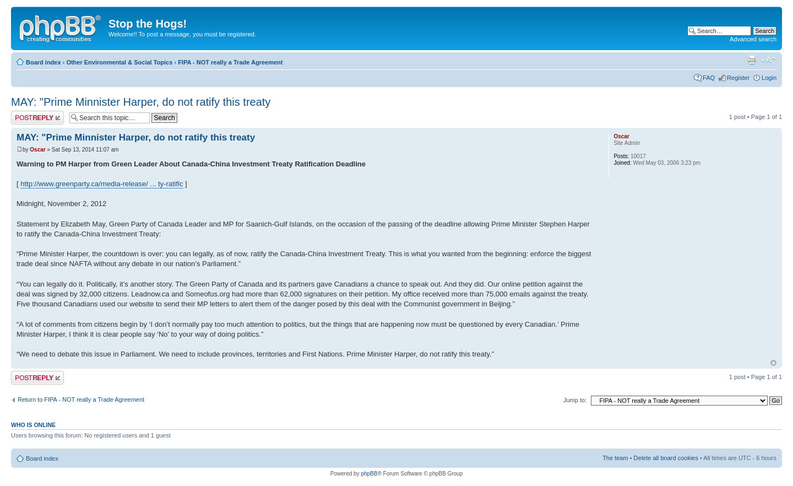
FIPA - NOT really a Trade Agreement (230, 62)
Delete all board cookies (666, 458)
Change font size (768, 60)
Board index (43, 62)
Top (773, 363)
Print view (752, 60)
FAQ (709, 77)
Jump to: (574, 400)
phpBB (369, 474)
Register (738, 77)
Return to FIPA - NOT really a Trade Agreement (81, 399)
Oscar (37, 150)
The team (615, 458)
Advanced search (753, 39)
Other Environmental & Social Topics (119, 62)
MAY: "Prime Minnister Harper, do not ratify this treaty (140, 102)
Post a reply (37, 118)
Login (769, 77)
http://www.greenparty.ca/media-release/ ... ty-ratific (101, 184)
